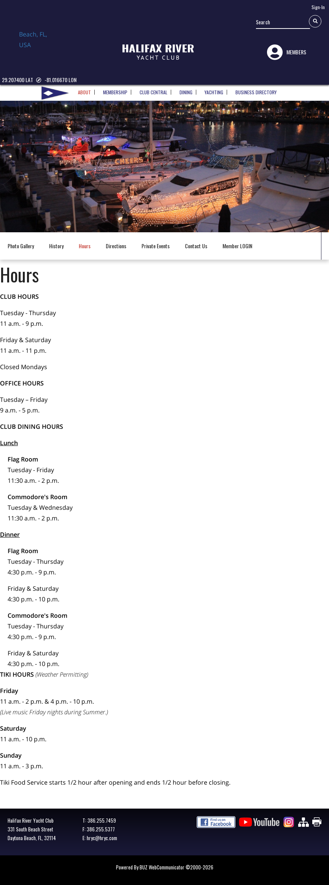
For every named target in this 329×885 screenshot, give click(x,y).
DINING (186, 89)
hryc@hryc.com (102, 838)
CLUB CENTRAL (153, 89)
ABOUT (84, 89)
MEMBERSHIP (115, 89)
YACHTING (214, 89)
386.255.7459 (101, 820)
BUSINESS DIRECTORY (256, 89)
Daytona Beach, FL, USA (38, 46)
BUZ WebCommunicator (162, 867)
